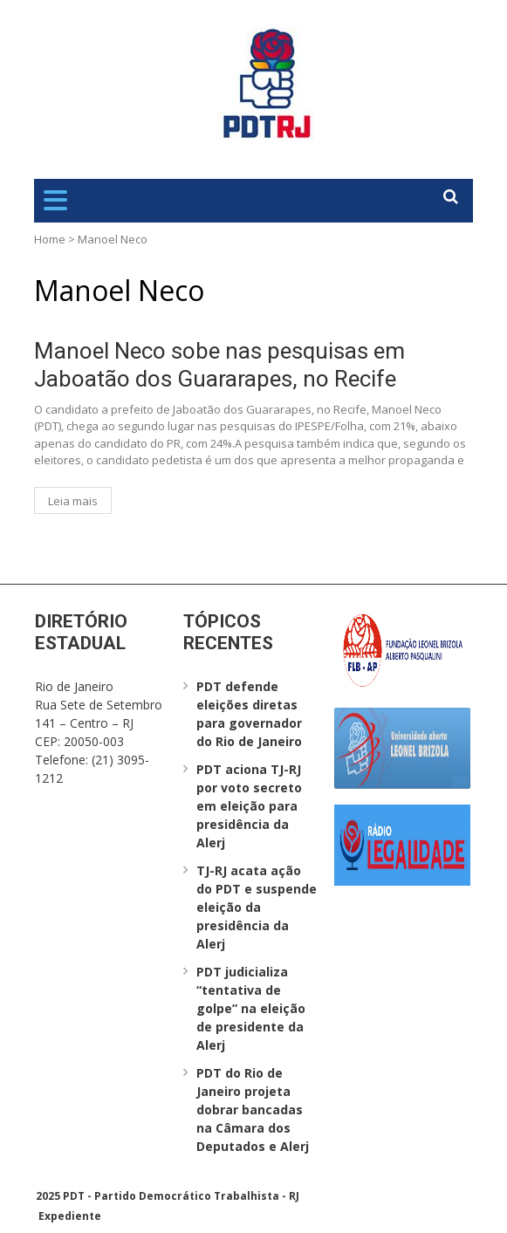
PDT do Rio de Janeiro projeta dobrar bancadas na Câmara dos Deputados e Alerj (252, 1109)
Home (49, 239)
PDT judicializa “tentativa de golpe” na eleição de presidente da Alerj (250, 1008)
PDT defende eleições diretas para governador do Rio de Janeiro (249, 714)
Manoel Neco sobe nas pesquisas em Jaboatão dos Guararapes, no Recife (219, 364)
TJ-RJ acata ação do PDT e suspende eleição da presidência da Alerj (256, 907)
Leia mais (73, 501)
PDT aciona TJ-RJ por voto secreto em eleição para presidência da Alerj (249, 806)
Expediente (69, 1216)
